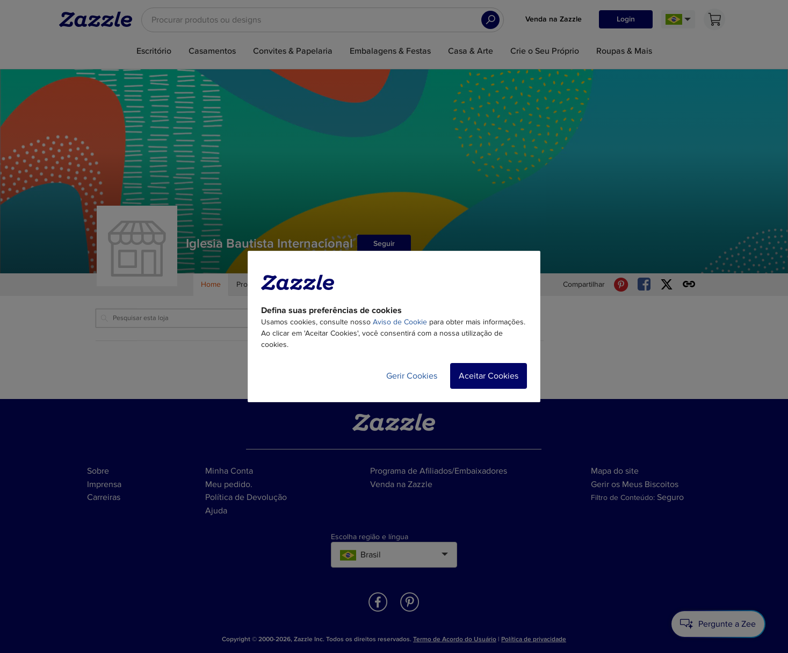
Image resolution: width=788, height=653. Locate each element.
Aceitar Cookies (488, 376)
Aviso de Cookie (400, 322)
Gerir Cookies (411, 376)
